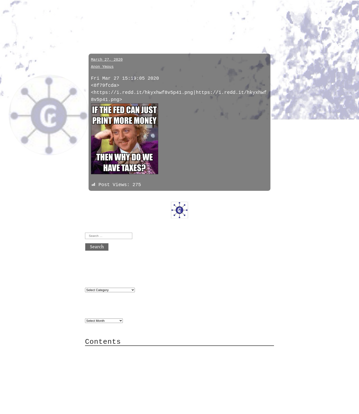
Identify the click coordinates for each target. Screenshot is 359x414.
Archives (96, 310)
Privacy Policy (114, 379)
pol (90, 31)
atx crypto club (129, 12)
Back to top (100, 408)
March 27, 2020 (107, 59)
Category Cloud (114, 358)
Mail (100, 365)
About (101, 351)
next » (117, 197)
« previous (96, 197)
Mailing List (111, 372)
